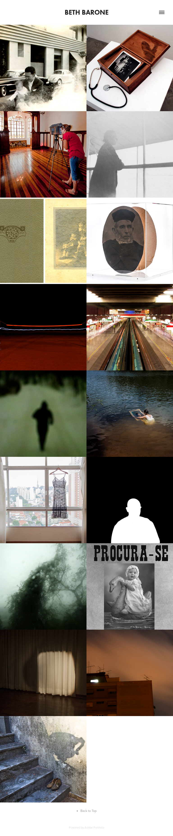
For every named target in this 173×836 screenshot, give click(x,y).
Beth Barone (87, 12)
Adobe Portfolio (94, 827)
